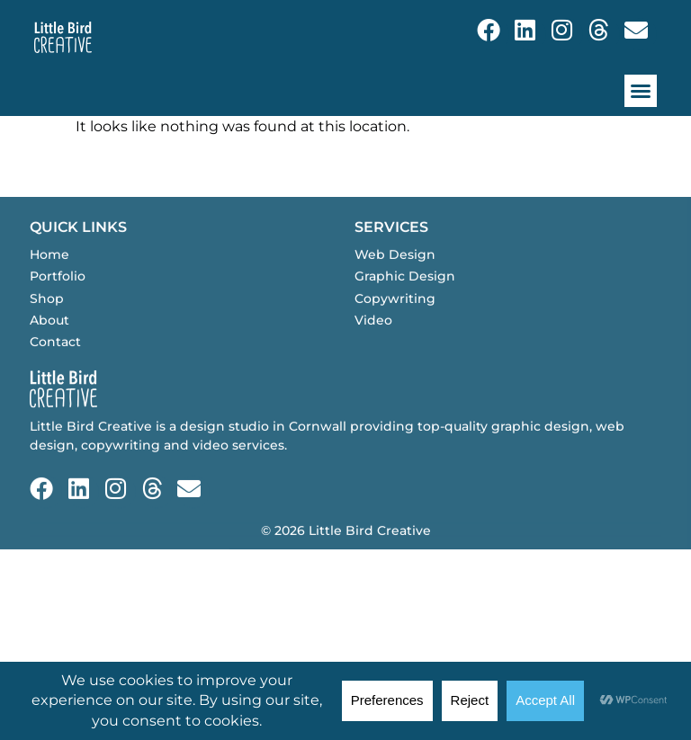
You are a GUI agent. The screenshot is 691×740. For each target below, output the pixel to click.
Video (373, 344)
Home (49, 279)
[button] (640, 91)
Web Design (394, 279)
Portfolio (57, 300)
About (49, 344)
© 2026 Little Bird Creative (346, 555)
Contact (55, 366)
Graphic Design (404, 300)
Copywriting (394, 323)
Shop (47, 323)
